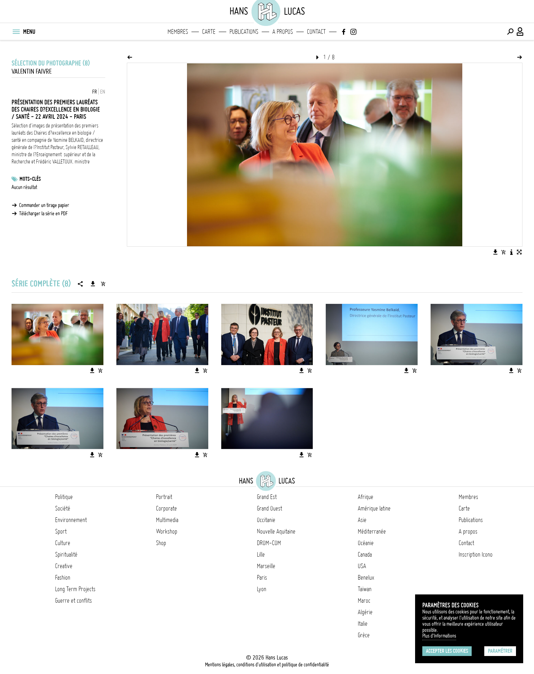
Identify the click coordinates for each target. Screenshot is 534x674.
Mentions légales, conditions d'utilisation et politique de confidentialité (267, 664)
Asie (362, 520)
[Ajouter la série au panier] (103, 283)
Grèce (364, 635)
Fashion (62, 577)
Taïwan (364, 589)
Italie (363, 623)
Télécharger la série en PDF (43, 213)
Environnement (71, 520)
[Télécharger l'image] (495, 252)
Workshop (166, 531)
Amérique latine (374, 508)
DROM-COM (269, 543)
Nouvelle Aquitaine (276, 531)
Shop (161, 543)
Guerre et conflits (73, 600)
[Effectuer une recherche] (510, 32)
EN (102, 92)
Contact (316, 31)
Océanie (366, 543)
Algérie (365, 612)
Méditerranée (372, 531)
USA (362, 566)
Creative (63, 566)
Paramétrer (500, 651)
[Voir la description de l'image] (511, 252)
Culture (62, 543)
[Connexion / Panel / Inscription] (520, 32)
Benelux (366, 577)
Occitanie (266, 520)
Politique (64, 496)
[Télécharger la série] (93, 283)
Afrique (365, 496)
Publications (244, 31)
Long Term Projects (75, 589)
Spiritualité (66, 554)
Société (62, 508)
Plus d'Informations (439, 636)
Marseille (266, 566)
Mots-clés (30, 179)
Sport (61, 531)
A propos (282, 31)
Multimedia (167, 520)
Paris (262, 577)
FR (94, 92)
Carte (208, 31)
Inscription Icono (476, 554)
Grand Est (267, 496)
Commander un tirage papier (44, 205)
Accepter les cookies (447, 651)
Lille (261, 554)
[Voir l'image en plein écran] (519, 252)
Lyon (261, 589)
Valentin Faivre (32, 71)
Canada (365, 554)
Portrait (164, 496)
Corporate (166, 508)
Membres (178, 31)
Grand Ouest (269, 508)
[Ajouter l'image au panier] (503, 252)
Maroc (364, 600)
